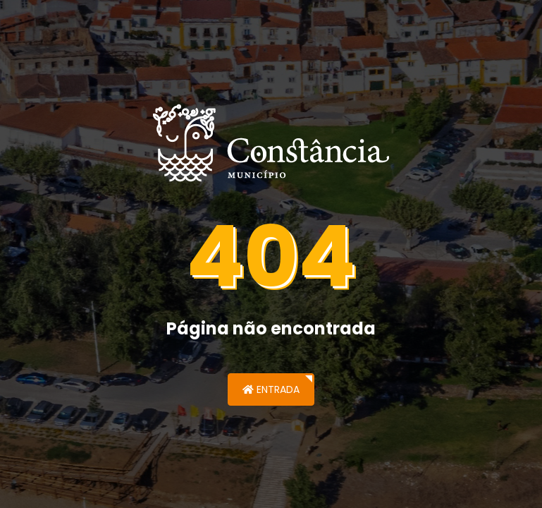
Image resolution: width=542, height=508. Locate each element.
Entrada (271, 389)
